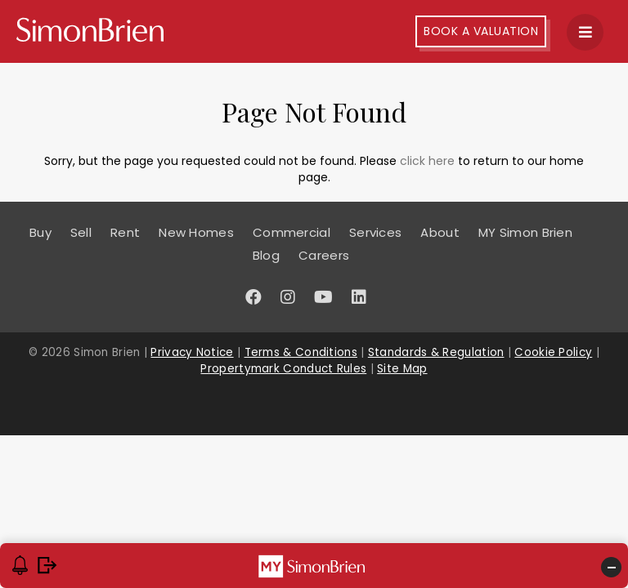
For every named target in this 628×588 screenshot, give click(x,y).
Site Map (402, 368)
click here (427, 161)
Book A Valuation (481, 31)
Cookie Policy (553, 352)
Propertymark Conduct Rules (283, 368)
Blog (266, 255)
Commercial (291, 232)
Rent (125, 232)
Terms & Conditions (300, 352)
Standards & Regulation (436, 352)
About (440, 232)
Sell (81, 232)
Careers (323, 255)
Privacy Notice (191, 352)
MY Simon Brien (525, 232)
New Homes (196, 232)
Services (375, 232)
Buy (40, 232)
